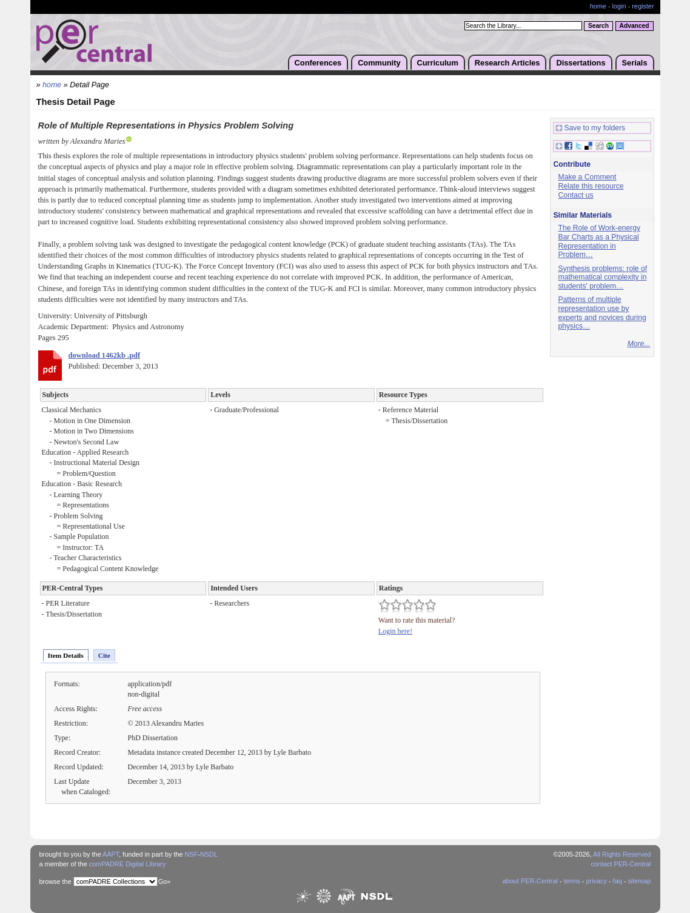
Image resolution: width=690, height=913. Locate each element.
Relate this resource (591, 186)
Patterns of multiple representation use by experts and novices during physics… (602, 312)
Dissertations (580, 62)
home (598, 6)
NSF (191, 854)
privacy (596, 881)
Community (379, 62)
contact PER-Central (621, 864)
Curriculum (437, 62)
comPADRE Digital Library (127, 864)
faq (617, 881)
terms (572, 881)
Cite (104, 655)
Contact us (576, 195)
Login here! (395, 631)
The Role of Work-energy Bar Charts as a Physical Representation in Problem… (599, 241)
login (619, 6)
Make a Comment (587, 177)
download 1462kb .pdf (105, 355)
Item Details (66, 655)
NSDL (209, 854)
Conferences (318, 62)
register (643, 6)
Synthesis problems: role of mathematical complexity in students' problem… (603, 277)
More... (639, 343)
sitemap (639, 881)
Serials (635, 62)
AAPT (110, 854)
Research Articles (507, 62)
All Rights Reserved (622, 854)
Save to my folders (590, 128)
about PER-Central (530, 881)
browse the (55, 881)
